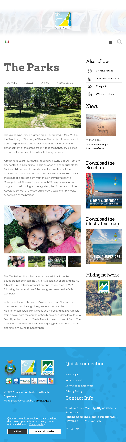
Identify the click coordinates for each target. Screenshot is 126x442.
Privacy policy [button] (37, 424)
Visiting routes (104, 70)
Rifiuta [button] (17, 431)
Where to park (74, 380)
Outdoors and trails (107, 78)
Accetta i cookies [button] (44, 431)
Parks (44, 83)
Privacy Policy (73, 391)
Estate (12, 83)
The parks (101, 86)
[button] (27, 424)
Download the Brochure (79, 385)
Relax (28, 83)
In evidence (64, 83)
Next (76, 261)
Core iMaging (42, 400)
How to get (71, 374)
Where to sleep (105, 94)
